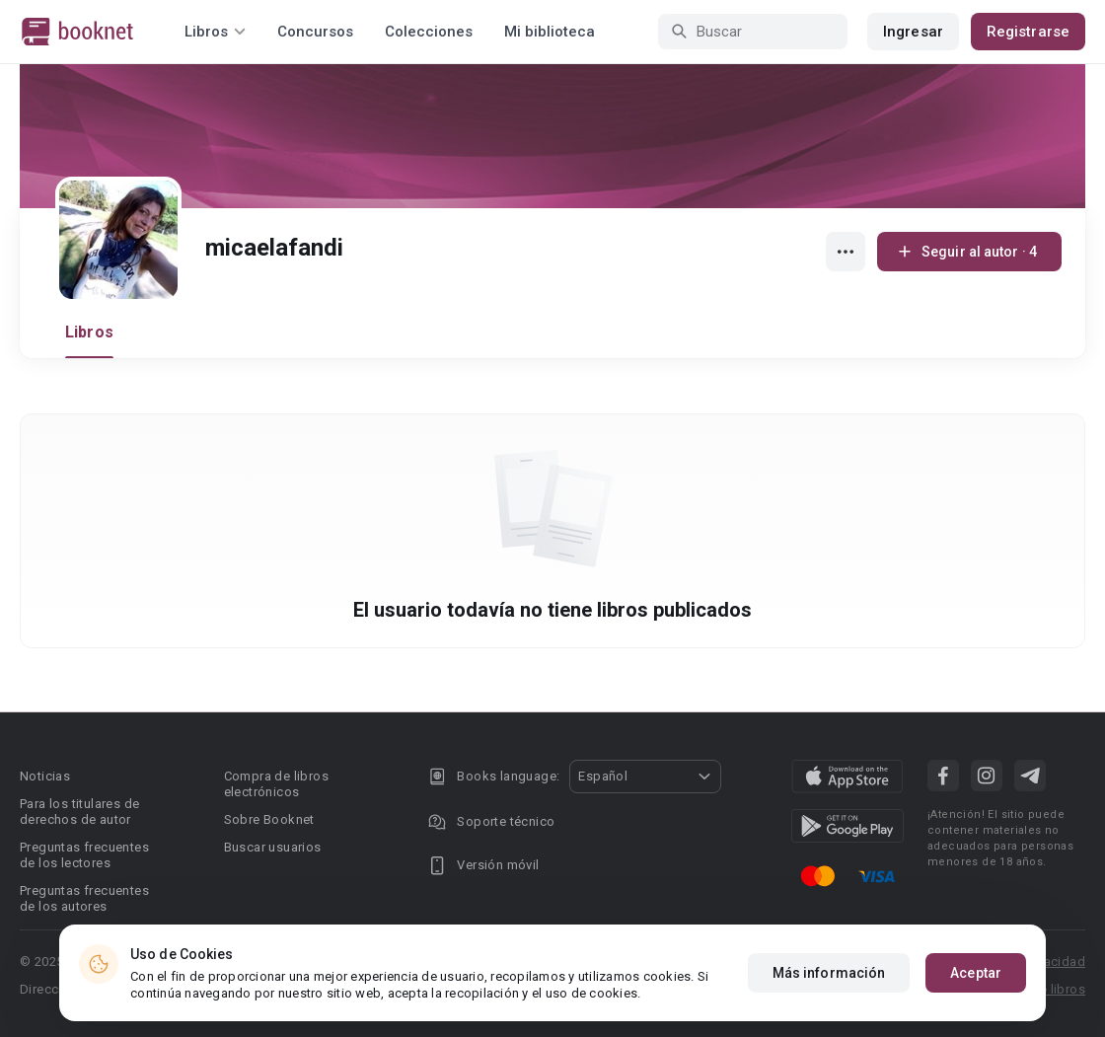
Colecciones (429, 31)
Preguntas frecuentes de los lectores (84, 855)
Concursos (315, 31)
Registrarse (1028, 31)
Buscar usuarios (273, 847)
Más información (829, 974)
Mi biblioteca (549, 31)
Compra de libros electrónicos (276, 784)
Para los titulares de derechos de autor (79, 811)
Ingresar (913, 31)
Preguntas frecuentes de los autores (84, 898)
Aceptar (975, 974)
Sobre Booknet (269, 819)
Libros (89, 332)
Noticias (45, 776)
